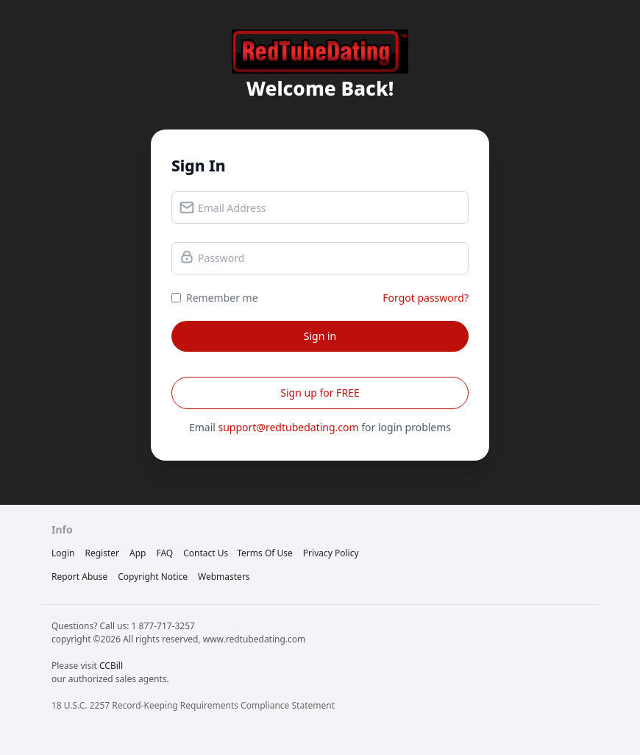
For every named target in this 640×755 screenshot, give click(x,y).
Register (102, 553)
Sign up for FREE (319, 393)
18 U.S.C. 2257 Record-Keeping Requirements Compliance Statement (193, 705)
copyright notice (153, 576)
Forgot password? (426, 298)
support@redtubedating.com (288, 427)
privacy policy (331, 553)
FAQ (164, 553)
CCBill (111, 665)
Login (62, 553)
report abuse (79, 576)
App (137, 553)
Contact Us (205, 553)
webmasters (224, 576)
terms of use (265, 553)
